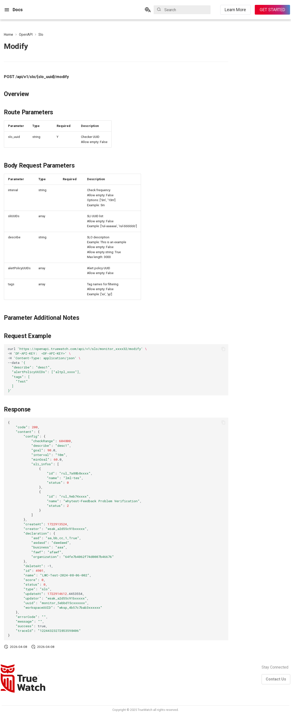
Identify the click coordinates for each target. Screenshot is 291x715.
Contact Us (276, 679)
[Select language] (148, 10)
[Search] (182, 9)
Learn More (235, 9)
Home (8, 34)
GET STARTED (272, 9)
